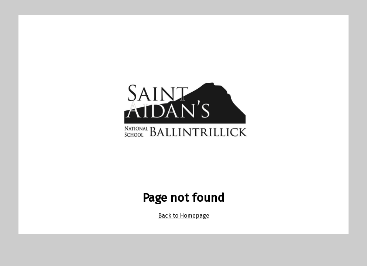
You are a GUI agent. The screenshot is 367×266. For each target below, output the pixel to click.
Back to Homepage (183, 215)
